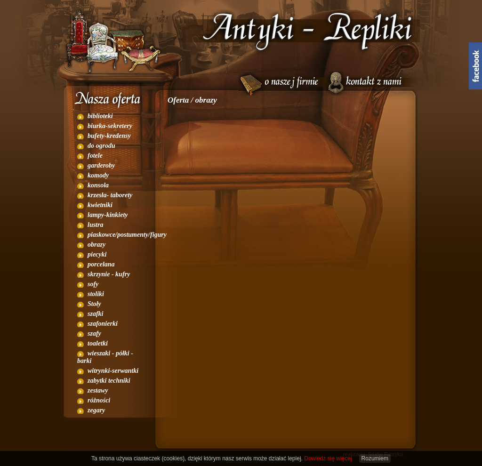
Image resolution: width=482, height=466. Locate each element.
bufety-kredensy (109, 135)
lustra (95, 224)
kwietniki (100, 205)
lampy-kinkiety (108, 214)
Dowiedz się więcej (328, 458)
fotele (95, 155)
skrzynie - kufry (109, 274)
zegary (96, 410)
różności (99, 400)
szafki (95, 313)
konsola (98, 185)
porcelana (101, 264)
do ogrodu (101, 145)
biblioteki (100, 116)
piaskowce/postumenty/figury (127, 234)
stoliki (96, 293)
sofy (93, 284)
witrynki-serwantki (113, 370)
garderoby (101, 165)
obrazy (96, 244)
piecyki (97, 254)
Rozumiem (375, 458)
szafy (94, 333)
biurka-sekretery (110, 125)
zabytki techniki (109, 380)
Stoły (94, 303)
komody (98, 175)
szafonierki (103, 323)
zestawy (98, 390)
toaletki (98, 343)
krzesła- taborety (110, 195)
